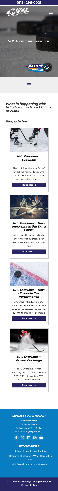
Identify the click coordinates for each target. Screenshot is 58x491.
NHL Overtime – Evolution (29, 158)
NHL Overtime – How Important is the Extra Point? (29, 227)
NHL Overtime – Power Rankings (29, 358)
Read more (29, 184)
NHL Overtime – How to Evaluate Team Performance (29, 294)
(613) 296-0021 (29, 2)
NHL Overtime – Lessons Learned (30, 464)
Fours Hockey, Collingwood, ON (33, 481)
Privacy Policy (29, 485)
